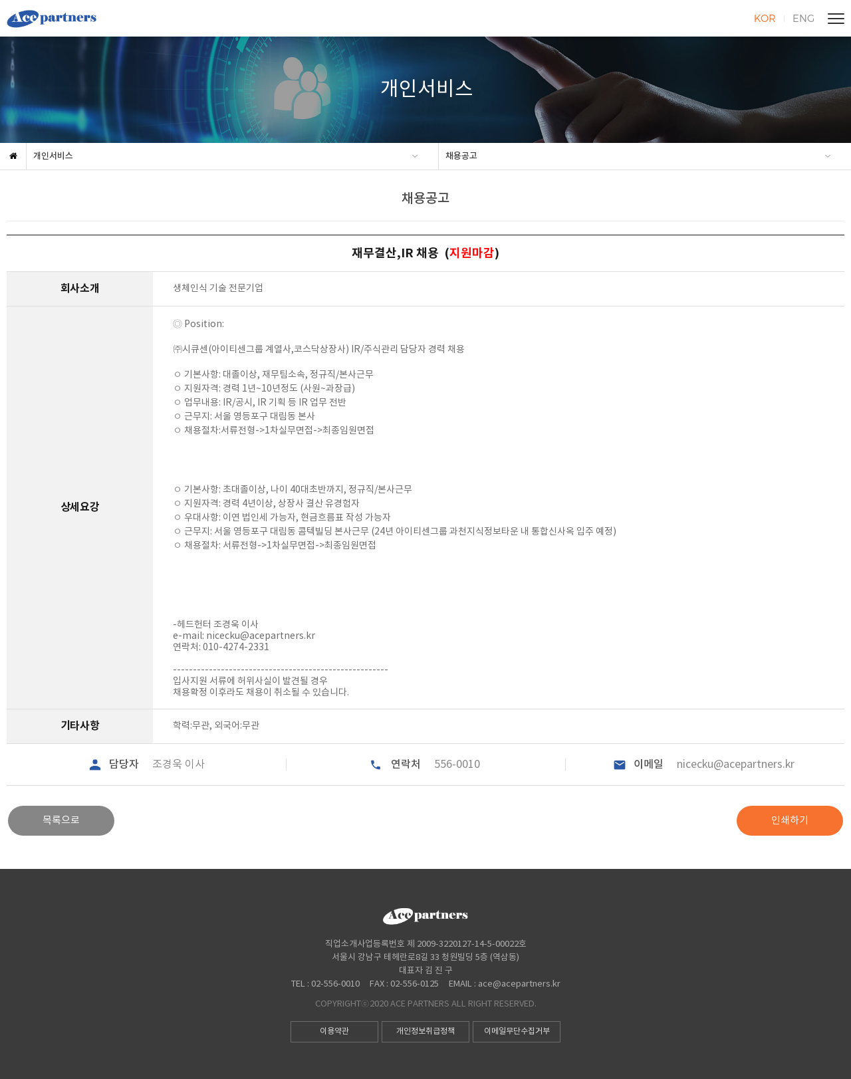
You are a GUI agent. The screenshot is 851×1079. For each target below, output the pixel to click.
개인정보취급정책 (425, 1031)
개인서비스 (53, 156)
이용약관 (334, 1031)
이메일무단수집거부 (517, 1031)
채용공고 (461, 156)
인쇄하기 (789, 820)
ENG (803, 18)
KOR (765, 18)
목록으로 (61, 820)
